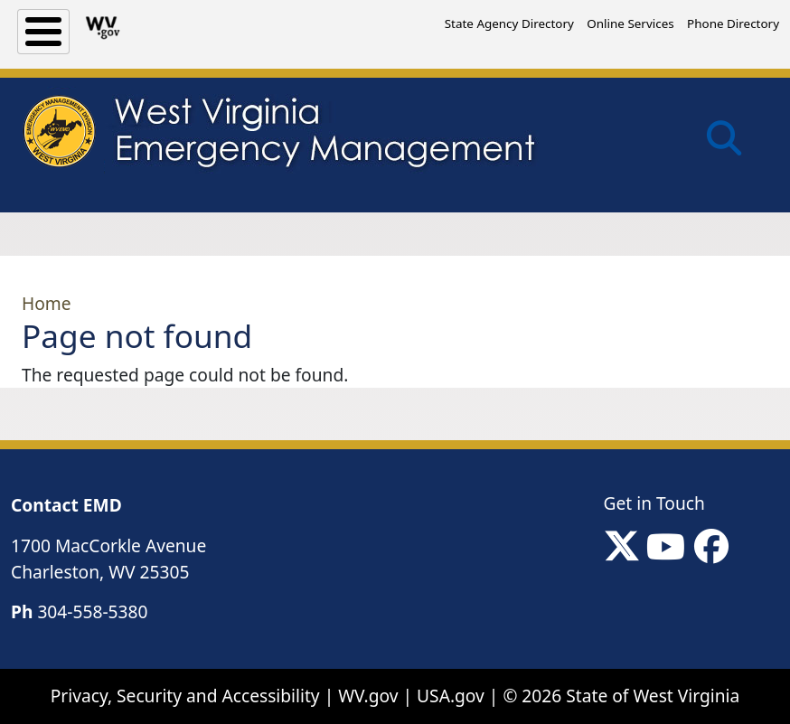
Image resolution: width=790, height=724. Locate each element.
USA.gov (450, 695)
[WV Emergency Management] (278, 136)
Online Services (630, 23)
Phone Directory (733, 23)
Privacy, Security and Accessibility (185, 695)
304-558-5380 (92, 611)
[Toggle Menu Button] (43, 31)
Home (46, 303)
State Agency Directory (509, 23)
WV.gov (368, 695)
